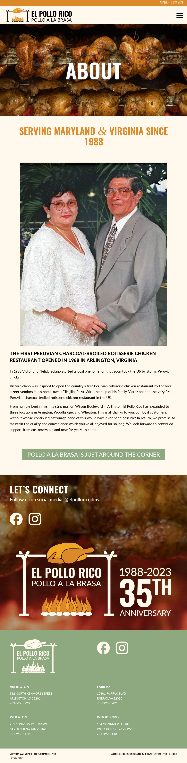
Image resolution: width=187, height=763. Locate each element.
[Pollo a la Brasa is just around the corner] (93, 455)
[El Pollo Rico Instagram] (35, 519)
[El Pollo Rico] (39, 15)
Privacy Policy (16, 758)
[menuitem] (178, 15)
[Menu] (178, 15)
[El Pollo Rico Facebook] (16, 519)
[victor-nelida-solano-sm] (93, 254)
